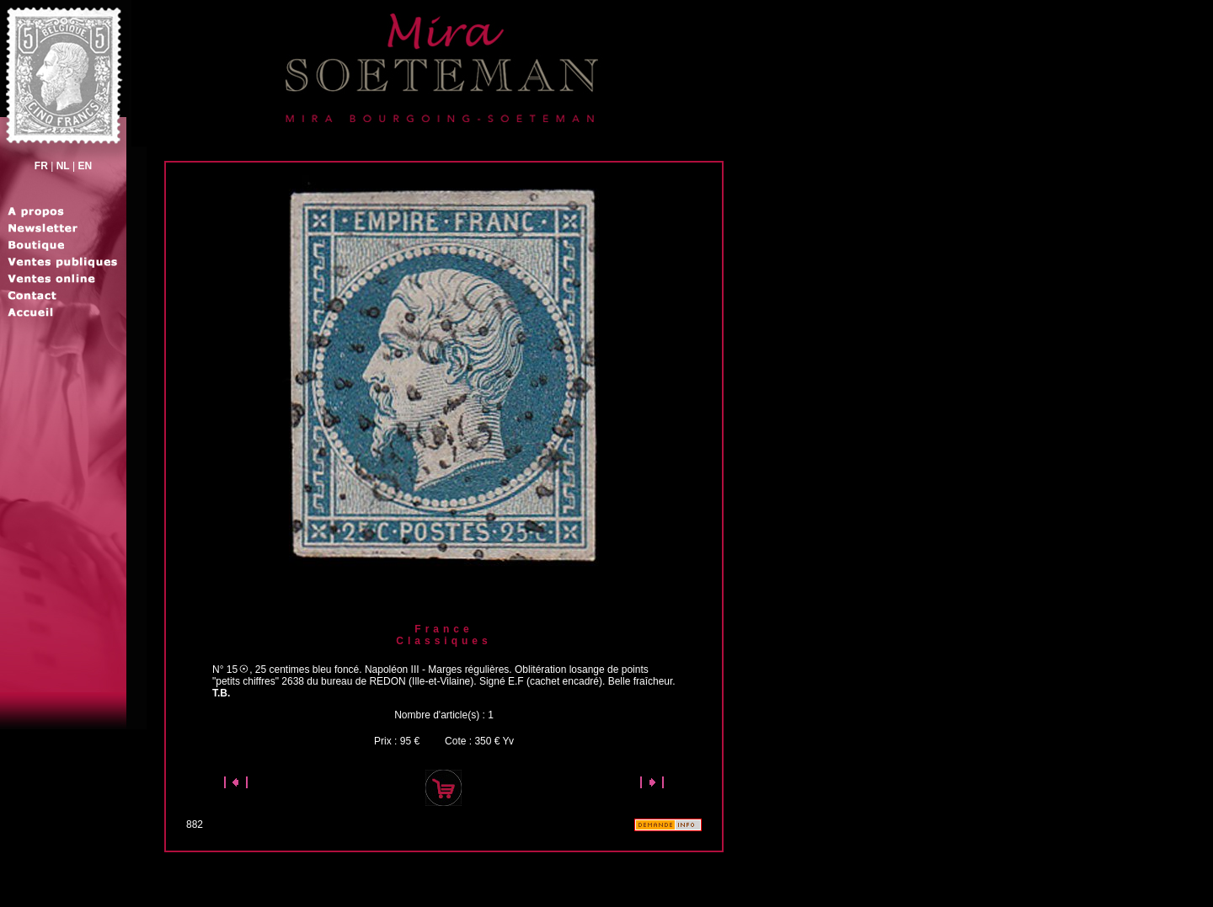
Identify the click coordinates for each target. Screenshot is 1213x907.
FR (41, 166)
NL (63, 166)
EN (84, 166)
